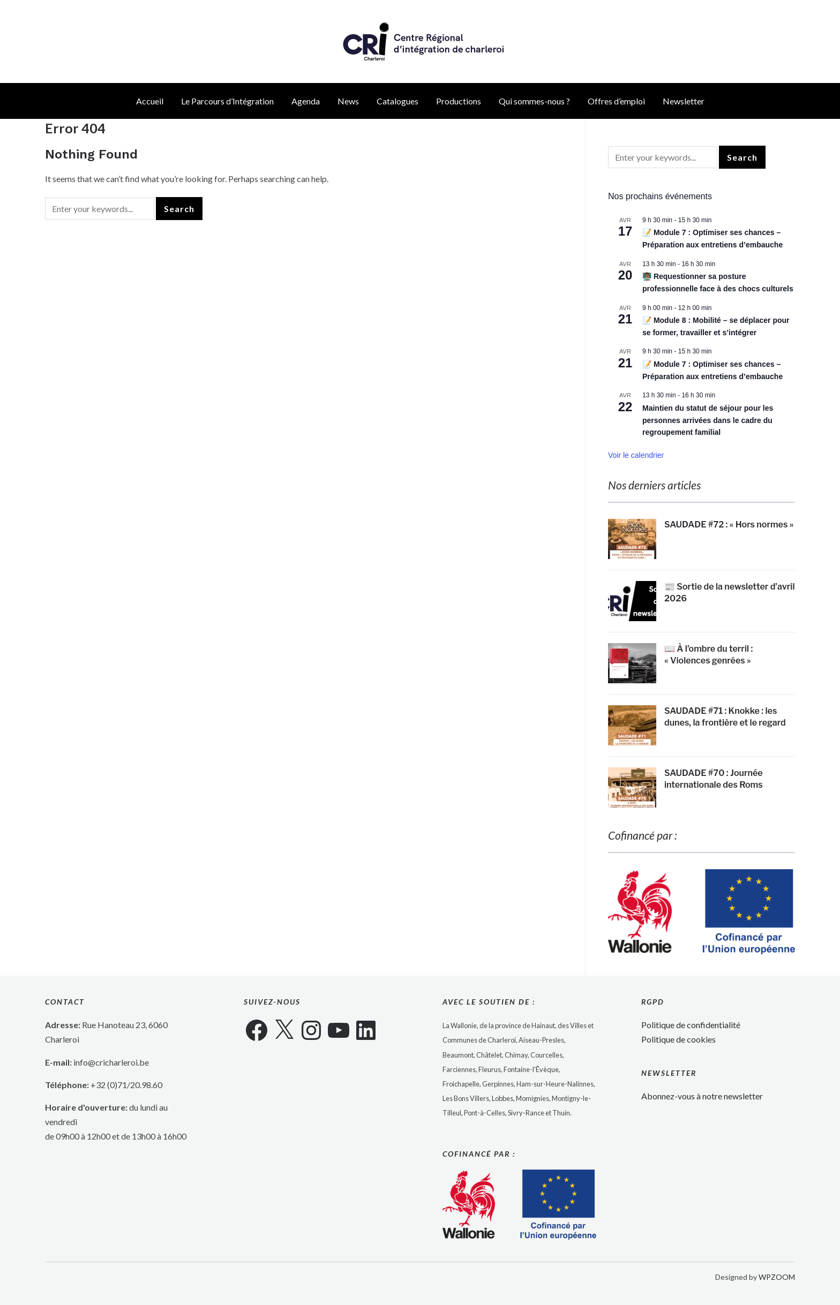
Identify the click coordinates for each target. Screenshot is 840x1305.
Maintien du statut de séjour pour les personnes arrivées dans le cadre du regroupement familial (707, 420)
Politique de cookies (678, 1040)
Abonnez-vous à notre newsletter (702, 1096)
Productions (458, 101)
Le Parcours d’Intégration (227, 101)
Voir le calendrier (636, 455)
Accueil (149, 101)
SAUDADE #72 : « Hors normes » (728, 524)
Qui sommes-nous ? (534, 101)
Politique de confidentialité (690, 1025)
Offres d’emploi (616, 101)
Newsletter (683, 101)
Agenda (305, 101)
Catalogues (397, 101)
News (348, 101)
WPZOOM (777, 1276)
